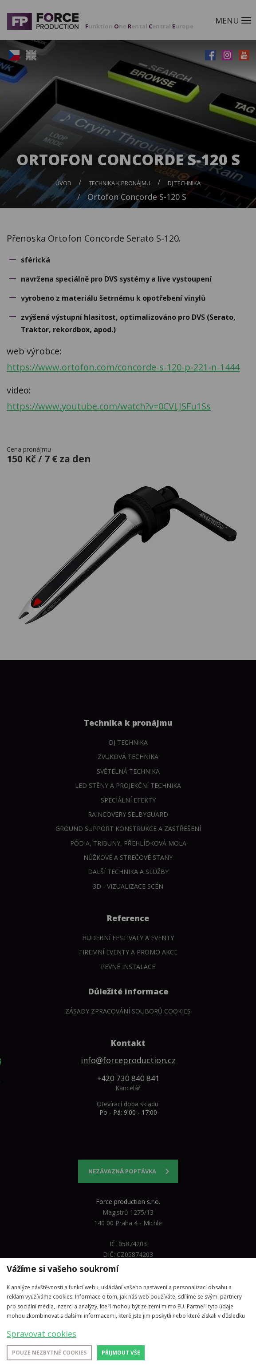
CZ (14, 55)
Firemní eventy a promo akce (128, 952)
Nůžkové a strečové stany (128, 857)
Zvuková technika (128, 756)
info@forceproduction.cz (128, 1060)
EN (31, 55)
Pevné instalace (128, 966)
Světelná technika (128, 771)
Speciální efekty (128, 800)
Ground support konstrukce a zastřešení (128, 828)
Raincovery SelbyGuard (128, 814)
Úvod (63, 183)
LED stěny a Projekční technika (128, 785)
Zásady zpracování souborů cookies (128, 1011)
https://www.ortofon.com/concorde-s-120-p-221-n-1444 (123, 367)
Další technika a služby (128, 871)
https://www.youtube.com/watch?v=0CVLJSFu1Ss (109, 406)
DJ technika (184, 183)
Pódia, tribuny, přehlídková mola (128, 843)
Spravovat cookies (41, 1333)
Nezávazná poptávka (122, 1171)
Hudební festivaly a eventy (128, 938)
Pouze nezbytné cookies (49, 1352)
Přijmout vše (121, 1352)
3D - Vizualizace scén (128, 886)
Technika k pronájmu (119, 183)
